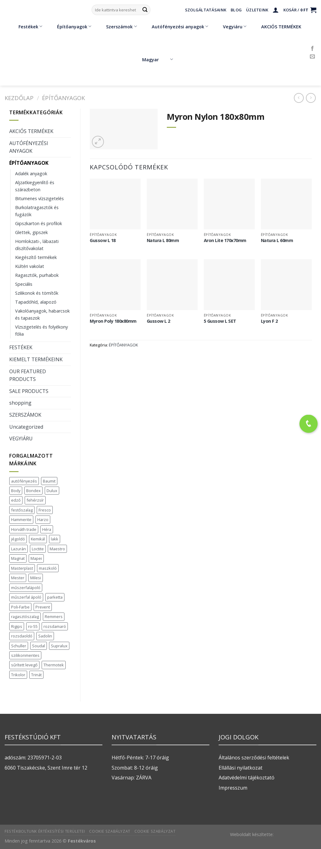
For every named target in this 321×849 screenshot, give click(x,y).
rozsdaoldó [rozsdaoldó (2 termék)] (21, 636)
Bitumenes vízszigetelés (39, 198)
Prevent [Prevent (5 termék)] (42, 607)
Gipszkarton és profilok (38, 223)
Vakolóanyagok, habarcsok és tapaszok (42, 314)
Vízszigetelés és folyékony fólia (41, 330)
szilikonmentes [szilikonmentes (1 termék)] (25, 655)
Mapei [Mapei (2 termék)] (36, 558)
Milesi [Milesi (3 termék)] (35, 577)
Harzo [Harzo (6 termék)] (42, 519)
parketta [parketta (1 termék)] (55, 597)
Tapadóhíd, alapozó (35, 302)
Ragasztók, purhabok (37, 275)
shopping (20, 402)
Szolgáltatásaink (205, 10)
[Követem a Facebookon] (312, 48)
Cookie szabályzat (109, 831)
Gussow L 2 (158, 321)
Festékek (26, 26)
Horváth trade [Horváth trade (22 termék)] (23, 529)
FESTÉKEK (20, 347)
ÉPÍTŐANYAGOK (63, 98)
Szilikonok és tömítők (36, 293)
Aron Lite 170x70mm (225, 240)
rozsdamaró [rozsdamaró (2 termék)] (54, 626)
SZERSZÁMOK (25, 414)
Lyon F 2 (269, 321)
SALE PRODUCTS (28, 391)
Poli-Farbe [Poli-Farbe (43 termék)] (20, 607)
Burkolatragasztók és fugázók (37, 210)
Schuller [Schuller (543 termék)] (18, 646)
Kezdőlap (19, 98)
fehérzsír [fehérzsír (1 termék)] (35, 500)
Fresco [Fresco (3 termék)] (45, 510)
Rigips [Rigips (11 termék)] (16, 626)
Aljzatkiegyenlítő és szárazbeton (34, 186)
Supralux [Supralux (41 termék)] (59, 646)
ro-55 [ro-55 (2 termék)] (33, 626)
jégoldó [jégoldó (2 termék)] (18, 539)
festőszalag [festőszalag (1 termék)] (22, 510)
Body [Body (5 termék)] (15, 490)
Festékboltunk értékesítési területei (45, 831)
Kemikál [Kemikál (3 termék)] (38, 539)
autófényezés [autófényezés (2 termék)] (24, 481)
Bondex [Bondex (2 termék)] (33, 490)
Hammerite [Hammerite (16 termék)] (21, 519)
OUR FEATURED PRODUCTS (27, 375)
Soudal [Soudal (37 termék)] (38, 646)
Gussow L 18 (103, 240)
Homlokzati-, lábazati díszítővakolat (37, 244)
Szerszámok (117, 26)
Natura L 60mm (277, 240)
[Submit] (145, 10)
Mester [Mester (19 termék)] (17, 577)
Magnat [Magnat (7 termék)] (18, 558)
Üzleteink (257, 10)
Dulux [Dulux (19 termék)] (52, 490)
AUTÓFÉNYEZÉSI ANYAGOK (28, 147)
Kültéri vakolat (29, 266)
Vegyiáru (230, 26)
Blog (236, 10)
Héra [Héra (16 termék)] (46, 529)
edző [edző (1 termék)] (16, 500)
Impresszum (233, 787)
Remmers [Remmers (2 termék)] (54, 616)
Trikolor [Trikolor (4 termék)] (18, 674)
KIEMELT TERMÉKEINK (36, 359)
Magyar (157, 59)
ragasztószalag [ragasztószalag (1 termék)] (25, 616)
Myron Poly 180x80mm (113, 321)
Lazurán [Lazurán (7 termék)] (18, 549)
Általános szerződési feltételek (254, 757)
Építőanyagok (69, 26)
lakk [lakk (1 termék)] (54, 539)
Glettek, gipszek (31, 232)
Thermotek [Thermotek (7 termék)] (53, 665)
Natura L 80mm (163, 240)
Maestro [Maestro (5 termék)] (57, 549)
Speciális (23, 284)
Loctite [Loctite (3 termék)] (38, 549)
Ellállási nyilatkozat (240, 767)
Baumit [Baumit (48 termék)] (49, 481)
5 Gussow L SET (220, 321)
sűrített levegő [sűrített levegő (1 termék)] (24, 665)
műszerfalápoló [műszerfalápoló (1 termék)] (25, 587)
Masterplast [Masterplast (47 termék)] (22, 568)
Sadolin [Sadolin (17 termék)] (45, 636)
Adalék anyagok (31, 173)
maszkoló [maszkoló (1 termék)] (48, 568)
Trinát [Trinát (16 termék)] (36, 674)
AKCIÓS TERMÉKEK (276, 26)
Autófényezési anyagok (175, 26)
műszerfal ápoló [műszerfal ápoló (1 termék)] (26, 597)
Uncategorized (26, 426)
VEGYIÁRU (21, 438)
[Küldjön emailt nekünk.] (312, 56)
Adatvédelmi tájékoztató (246, 777)
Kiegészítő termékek (36, 257)
